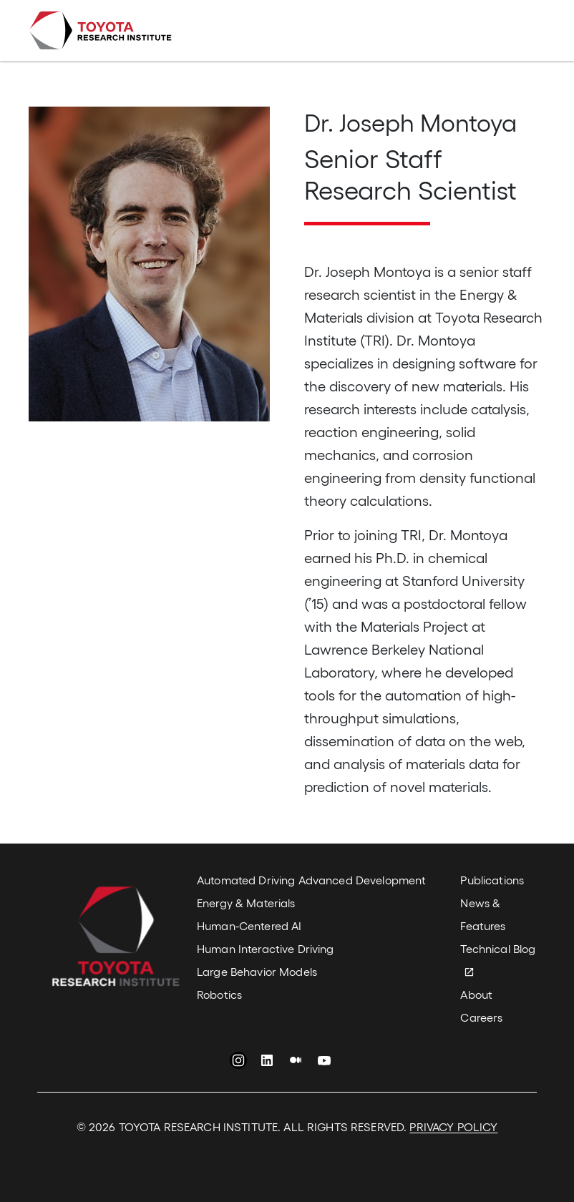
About (476, 994)
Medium (295, 1062)
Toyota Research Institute (100, 30)
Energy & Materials (246, 902)
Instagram (238, 1062)
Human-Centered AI (249, 925)
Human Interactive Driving (265, 948)
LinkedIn (267, 1062)
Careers (481, 1017)
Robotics (219, 994)
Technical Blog (497, 948)
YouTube (324, 1062)
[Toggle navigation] (525, 30)
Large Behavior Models (257, 971)
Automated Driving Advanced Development (311, 879)
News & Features (482, 914)
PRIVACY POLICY (453, 1126)
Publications (492, 879)
